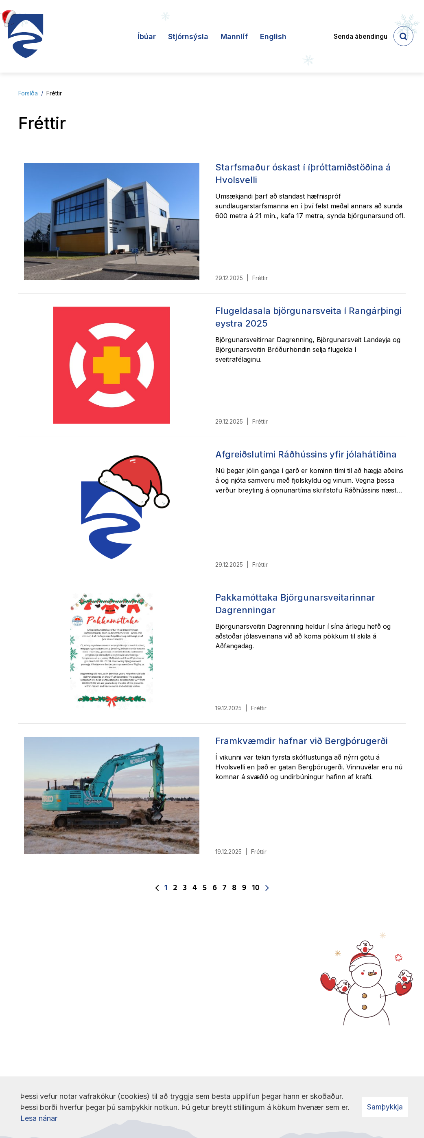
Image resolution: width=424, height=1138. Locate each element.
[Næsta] (267, 888)
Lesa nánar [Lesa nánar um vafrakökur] (38, 1118)
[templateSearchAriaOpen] (403, 36)
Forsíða (28, 93)
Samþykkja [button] (385, 1107)
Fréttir (54, 93)
